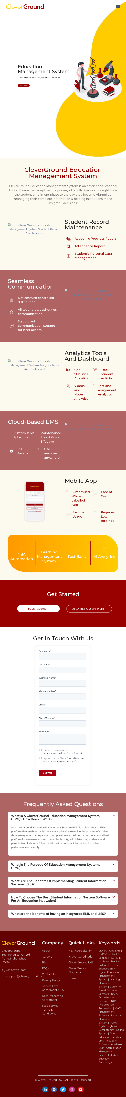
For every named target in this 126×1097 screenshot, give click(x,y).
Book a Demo (24, 85)
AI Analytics (104, 557)
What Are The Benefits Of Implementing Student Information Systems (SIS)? (58, 882)
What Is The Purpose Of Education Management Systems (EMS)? (55, 866)
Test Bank (76, 556)
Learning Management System (49, 557)
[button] (63, 817)
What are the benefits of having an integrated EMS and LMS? (58, 914)
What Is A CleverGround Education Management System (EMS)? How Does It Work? (55, 817)
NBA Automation (21, 556)
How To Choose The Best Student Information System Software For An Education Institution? (60, 899)
